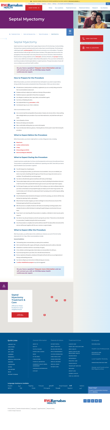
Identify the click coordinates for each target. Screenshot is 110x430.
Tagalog (30, 385)
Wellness (71, 368)
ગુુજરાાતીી (51, 385)
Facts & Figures (37, 349)
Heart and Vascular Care (29, 34)
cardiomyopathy (28, 50)
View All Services (74, 375)
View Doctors (89, 38)
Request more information (45, 68)
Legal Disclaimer (41, 408)
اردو (81, 388)
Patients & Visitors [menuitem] (84, 8)
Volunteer (11, 369)
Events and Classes (38, 351)
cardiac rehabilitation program (25, 262)
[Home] (12, 6)
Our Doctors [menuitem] (104, 8)
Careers (44, 3)
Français (41, 385)
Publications (36, 359)
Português (47, 388)
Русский (58, 388)
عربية (19, 385)
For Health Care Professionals (65, 3)
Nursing (10, 361)
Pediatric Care (73, 360)
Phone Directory (56, 359)
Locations (11, 346)
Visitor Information (57, 354)
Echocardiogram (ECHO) (22, 150)
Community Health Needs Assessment (40, 365)
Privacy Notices (11, 408)
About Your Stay (55, 346)
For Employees (96, 344)
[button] (108, 3)
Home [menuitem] (50, 8)
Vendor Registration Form (99, 362)
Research (11, 356)
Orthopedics (72, 358)
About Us (35, 344)
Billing (54, 3)
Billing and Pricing (56, 349)
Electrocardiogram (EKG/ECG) (24, 152)
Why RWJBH (31, 3)
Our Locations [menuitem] (59, 8)
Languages (11, 364)
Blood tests (19, 142)
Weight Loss (72, 370)
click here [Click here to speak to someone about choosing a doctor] (95, 392)
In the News (36, 356)
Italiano (82, 385)
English (10, 385)
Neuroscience (73, 355)
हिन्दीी (70, 385)
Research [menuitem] (95, 8)
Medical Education (14, 359)
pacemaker (32, 102)
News (49, 3)
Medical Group (55, 364)
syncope (56, 57)
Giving (38, 3)
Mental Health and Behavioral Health (74, 352)
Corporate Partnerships (40, 368)
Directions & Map (56, 356)
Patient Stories (13, 374)
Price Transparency (57, 351)
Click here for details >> (74, 1)
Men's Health (72, 349)
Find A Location (90, 48)
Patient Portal (55, 344)
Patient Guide (55, 366)
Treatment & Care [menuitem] (71, 8)
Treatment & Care (15, 34)
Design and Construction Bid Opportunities (100, 368)
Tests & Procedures (43, 34)
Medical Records (56, 361)
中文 (21, 388)
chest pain (38, 57)
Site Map (35, 370)
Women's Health (73, 373)
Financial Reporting (39, 361)
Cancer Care (72, 344)
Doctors (11, 349)
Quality (35, 346)
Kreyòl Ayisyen (63, 385)
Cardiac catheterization (22, 145)
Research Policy (51, 408)
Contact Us (11, 344)
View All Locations (20, 315)
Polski (33, 388)
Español (70, 388)
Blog (9, 371)
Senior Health (73, 363)
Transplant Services (75, 365)
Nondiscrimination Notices (23, 408)
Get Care (11, 351)
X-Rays (18, 147)
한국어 (9, 388)
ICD (38, 102)
